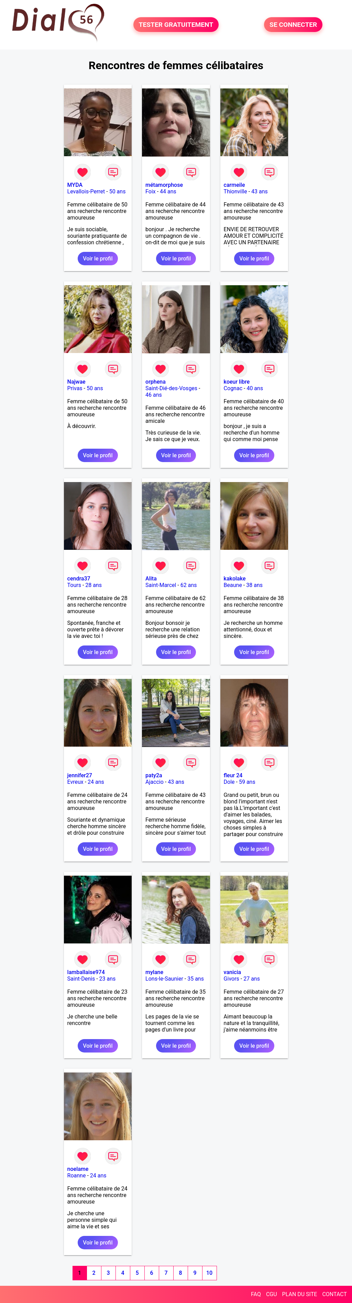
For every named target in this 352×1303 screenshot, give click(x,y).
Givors (231, 978)
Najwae (76, 381)
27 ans (251, 978)
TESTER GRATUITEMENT (176, 25)
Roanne (76, 1175)
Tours (74, 585)
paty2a (153, 775)
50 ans (117, 191)
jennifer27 (79, 775)
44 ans (168, 191)
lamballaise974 (86, 972)
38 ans (254, 585)
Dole (229, 782)
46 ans (153, 395)
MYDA (74, 185)
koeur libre (237, 381)
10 (209, 1273)
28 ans (93, 585)
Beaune (233, 585)
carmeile (234, 185)
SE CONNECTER (293, 25)
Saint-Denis (81, 978)
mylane (154, 972)
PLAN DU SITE (299, 1294)
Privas (74, 388)
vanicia (232, 972)
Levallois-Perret (86, 191)
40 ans (254, 388)
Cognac (233, 388)
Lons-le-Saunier (164, 978)
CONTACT (334, 1294)
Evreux (75, 782)
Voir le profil (97, 258)
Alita (151, 578)
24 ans (96, 782)
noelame (78, 1169)
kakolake (235, 578)
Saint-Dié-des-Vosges (171, 388)
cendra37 (78, 578)
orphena (155, 381)
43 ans (259, 191)
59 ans (247, 782)
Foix (150, 191)
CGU (271, 1294)
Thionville (235, 191)
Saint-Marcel (160, 585)
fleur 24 (233, 775)
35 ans (195, 978)
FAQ (256, 1294)
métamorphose (164, 185)
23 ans (107, 978)
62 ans (188, 585)
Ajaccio (154, 782)
